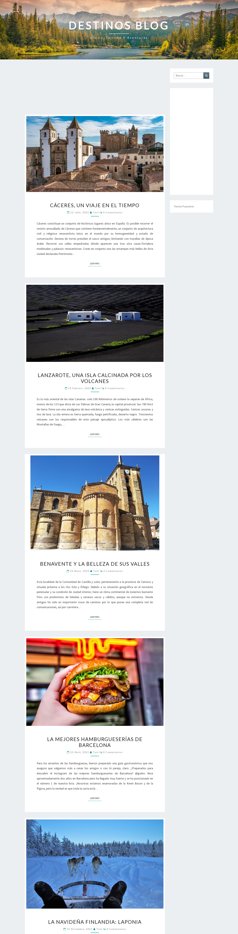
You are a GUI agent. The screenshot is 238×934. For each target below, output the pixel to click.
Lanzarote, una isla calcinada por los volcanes (95, 378)
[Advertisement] (95, 91)
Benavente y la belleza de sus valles (95, 564)
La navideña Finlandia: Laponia (95, 922)
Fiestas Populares (184, 206)
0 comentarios (113, 212)
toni (96, 212)
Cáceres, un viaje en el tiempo (94, 205)
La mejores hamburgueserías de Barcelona (94, 742)
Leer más (95, 263)
